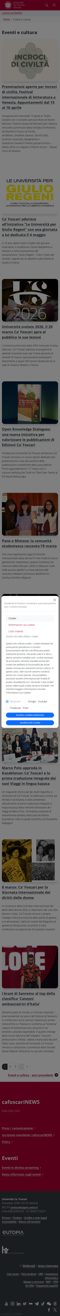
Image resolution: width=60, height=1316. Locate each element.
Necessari (15, 701)
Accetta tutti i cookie (30, 722)
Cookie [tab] (12, 618)
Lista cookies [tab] (15, 631)
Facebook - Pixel (19, 708)
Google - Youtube (37, 701)
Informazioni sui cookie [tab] (21, 624)
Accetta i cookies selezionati (30, 715)
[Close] (54, 599)
